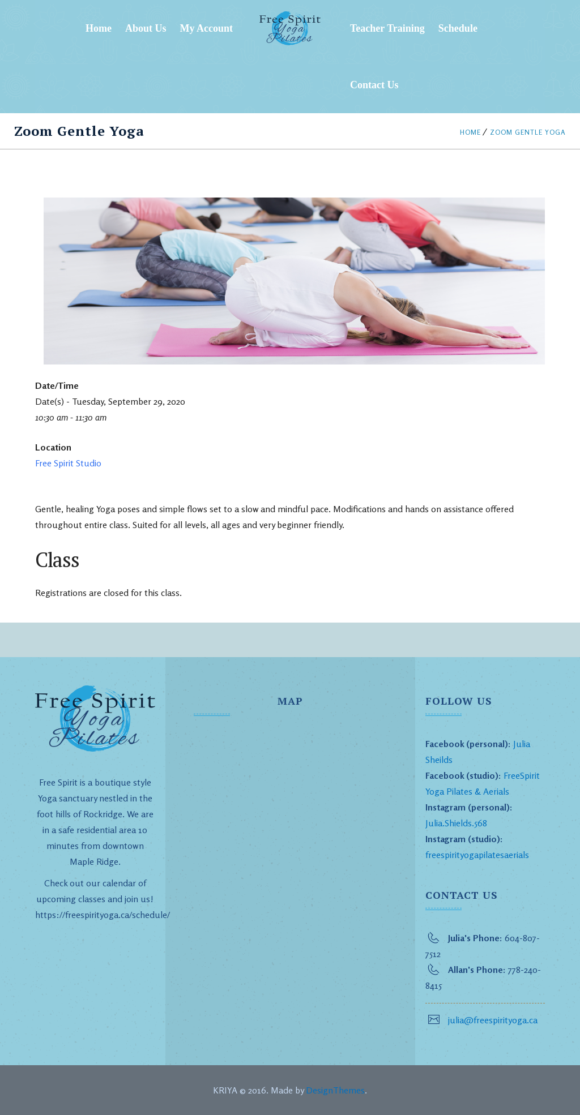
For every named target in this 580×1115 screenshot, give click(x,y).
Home (99, 28)
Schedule (457, 28)
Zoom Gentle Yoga (528, 132)
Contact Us (374, 85)
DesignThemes (335, 1090)
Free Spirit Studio (68, 463)
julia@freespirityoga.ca (493, 1020)
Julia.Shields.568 (456, 823)
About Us (146, 28)
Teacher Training (387, 28)
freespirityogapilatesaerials (477, 854)
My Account (206, 28)
